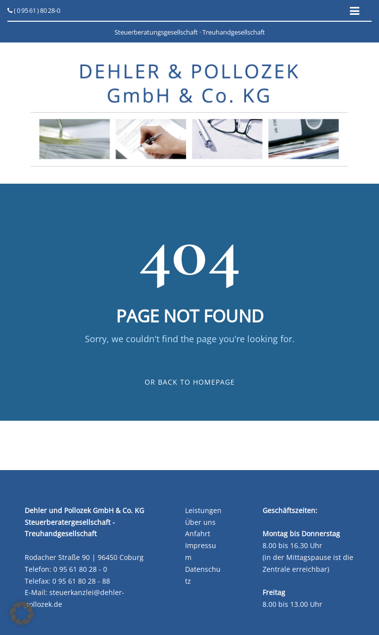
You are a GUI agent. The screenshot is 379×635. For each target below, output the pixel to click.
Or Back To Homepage (190, 382)
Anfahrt (197, 533)
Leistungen (203, 510)
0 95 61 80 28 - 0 (80, 569)
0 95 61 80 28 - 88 (81, 581)
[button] (21, 613)
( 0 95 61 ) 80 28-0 (33, 10)
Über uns (200, 522)
